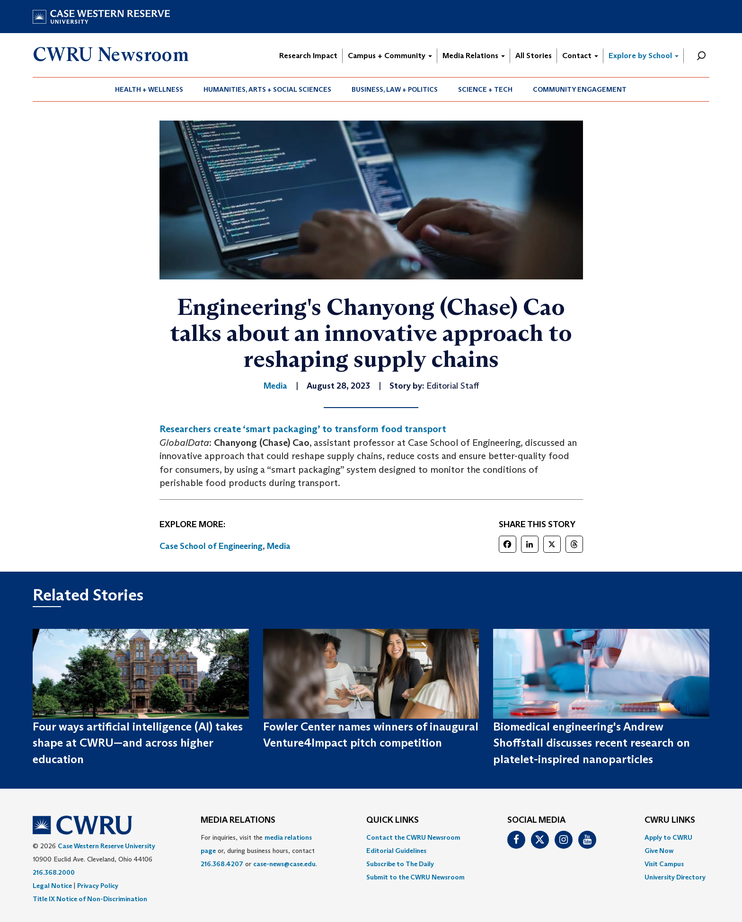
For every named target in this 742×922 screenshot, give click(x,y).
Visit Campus (664, 864)
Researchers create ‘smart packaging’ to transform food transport (302, 429)
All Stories (533, 55)
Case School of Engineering (211, 546)
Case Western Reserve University (106, 846)
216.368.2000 (54, 872)
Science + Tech (485, 89)
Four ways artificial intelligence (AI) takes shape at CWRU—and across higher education (138, 743)
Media (279, 546)
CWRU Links (670, 820)
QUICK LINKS (392, 820)
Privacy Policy (97, 885)
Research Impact (308, 55)
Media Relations (473, 55)
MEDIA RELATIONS (238, 820)
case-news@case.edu (284, 864)
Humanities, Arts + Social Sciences (267, 89)
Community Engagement (580, 89)
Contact (580, 55)
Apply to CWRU (668, 837)
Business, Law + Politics (395, 89)
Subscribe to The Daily (400, 864)
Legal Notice (52, 885)
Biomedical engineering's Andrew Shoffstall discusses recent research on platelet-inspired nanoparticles (591, 743)
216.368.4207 (222, 864)
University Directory (675, 877)
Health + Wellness (149, 89)
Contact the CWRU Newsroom (413, 837)
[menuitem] (149, 89)
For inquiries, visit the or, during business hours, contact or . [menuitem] (259, 850)
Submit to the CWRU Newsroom (415, 877)
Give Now (659, 850)
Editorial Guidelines (396, 850)
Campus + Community (390, 55)
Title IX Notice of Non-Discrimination (90, 899)
